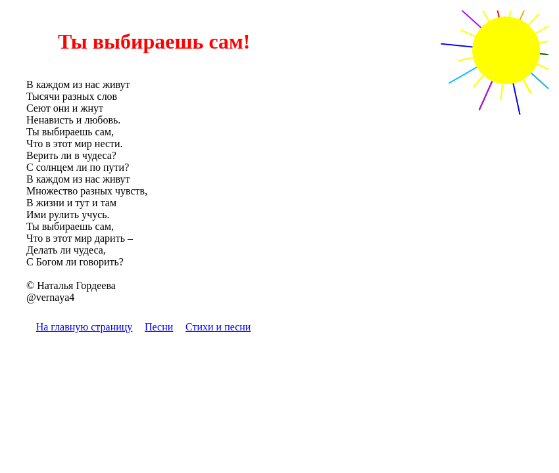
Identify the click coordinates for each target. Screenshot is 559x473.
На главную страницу (84, 326)
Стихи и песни (218, 326)
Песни (159, 326)
